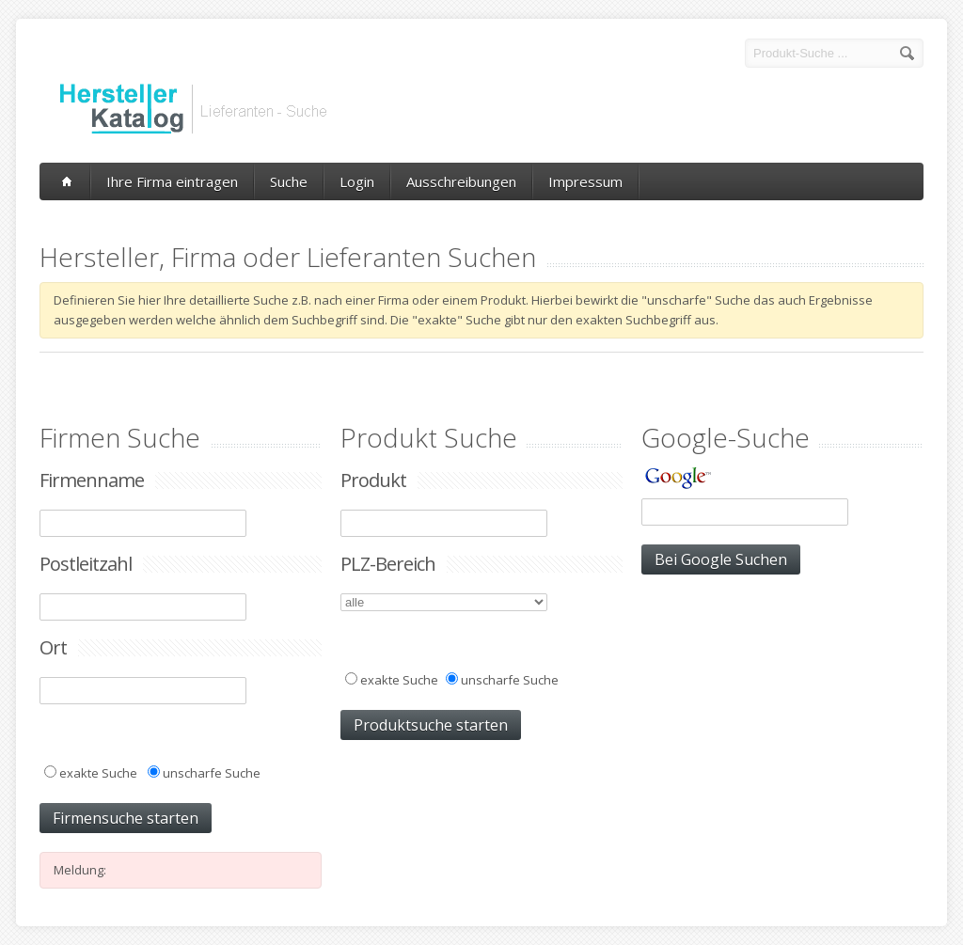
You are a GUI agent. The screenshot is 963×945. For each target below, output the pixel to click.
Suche (289, 181)
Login (356, 181)
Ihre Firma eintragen (172, 181)
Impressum (585, 181)
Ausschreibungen (461, 181)
